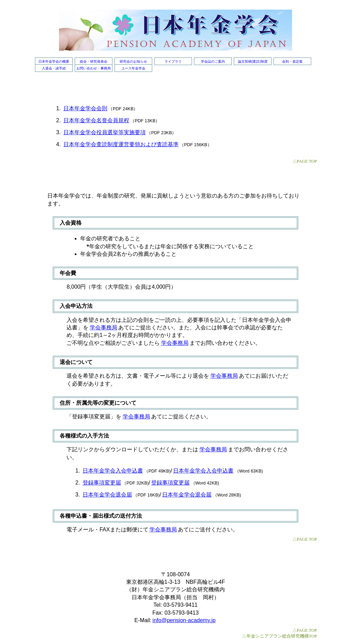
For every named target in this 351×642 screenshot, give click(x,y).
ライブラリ (173, 61)
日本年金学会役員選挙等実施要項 (104, 132)
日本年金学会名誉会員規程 (96, 120)
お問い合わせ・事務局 (93, 68)
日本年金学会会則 (85, 108)
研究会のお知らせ (133, 61)
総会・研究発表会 (93, 61)
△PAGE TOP (304, 161)
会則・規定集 (292, 61)
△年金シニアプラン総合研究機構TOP (279, 636)
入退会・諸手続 (54, 68)
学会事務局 (103, 327)
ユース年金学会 (133, 68)
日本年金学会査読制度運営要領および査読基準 (121, 144)
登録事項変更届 (102, 483)
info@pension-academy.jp (184, 620)
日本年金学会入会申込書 (113, 471)
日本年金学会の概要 (53, 61)
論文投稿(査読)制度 (253, 61)
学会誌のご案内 (213, 61)
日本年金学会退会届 (107, 495)
